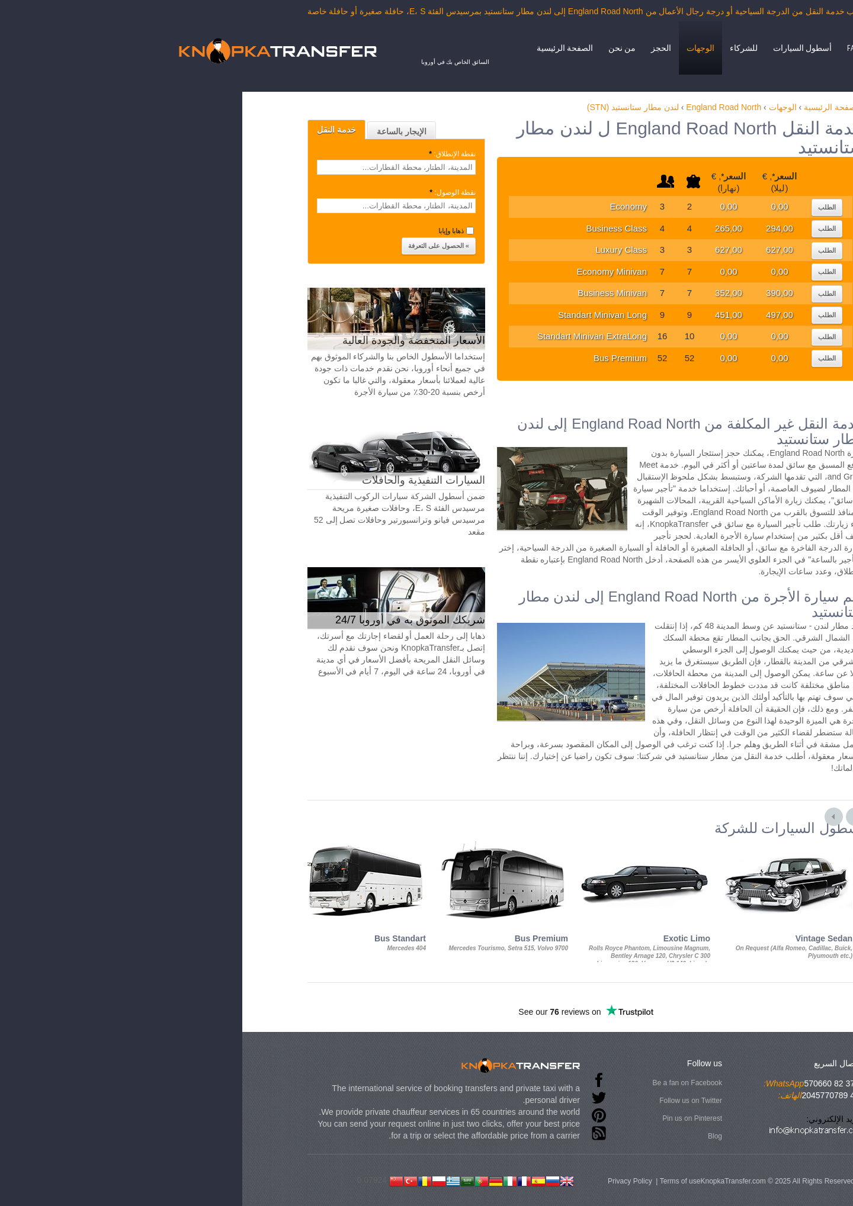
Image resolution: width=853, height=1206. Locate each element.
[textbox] (237, 167)
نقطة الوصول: (292, 192)
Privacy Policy (470, 1181)
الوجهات (541, 48)
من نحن (462, 48)
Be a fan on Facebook (528, 1083)
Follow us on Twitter (531, 1100)
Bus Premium (461, 358)
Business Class (457, 228)
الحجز (502, 48)
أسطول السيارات (643, 48)
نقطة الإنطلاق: (292, 154)
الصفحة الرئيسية (405, 48)
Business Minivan (453, 293)
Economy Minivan (453, 271)
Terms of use (521, 1181)
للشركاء (584, 48)
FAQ (694, 48)
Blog (556, 1136)
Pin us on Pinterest (533, 1118)
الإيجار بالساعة (242, 131)
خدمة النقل (177, 129)
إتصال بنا (730, 48)
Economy (469, 206)
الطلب (667, 207)
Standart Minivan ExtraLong (433, 336)
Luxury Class (462, 250)
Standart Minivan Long (443, 315)
